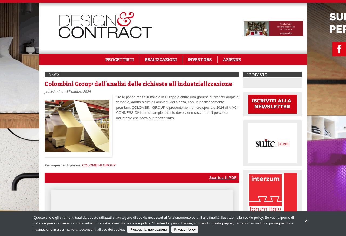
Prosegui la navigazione (148, 229)
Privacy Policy (185, 229)
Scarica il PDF (223, 178)
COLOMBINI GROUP (99, 165)
